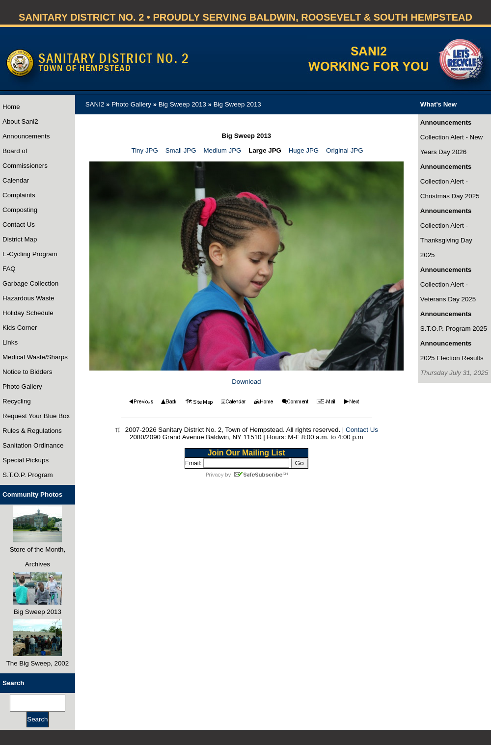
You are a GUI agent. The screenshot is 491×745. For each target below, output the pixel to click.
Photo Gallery (22, 386)
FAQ (9, 268)
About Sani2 (20, 121)
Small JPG (180, 150)
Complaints (18, 195)
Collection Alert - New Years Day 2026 (451, 144)
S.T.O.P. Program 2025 (453, 328)
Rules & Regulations (32, 430)
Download (246, 381)
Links (10, 342)
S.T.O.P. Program (27, 475)
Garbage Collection (30, 283)
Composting (19, 209)
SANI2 (95, 104)
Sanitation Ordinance (32, 445)
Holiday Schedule (28, 313)
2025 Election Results (452, 358)
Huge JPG (304, 150)
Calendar (15, 180)
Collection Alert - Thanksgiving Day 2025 (446, 240)
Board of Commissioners (25, 158)
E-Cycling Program (29, 254)
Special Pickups (25, 460)
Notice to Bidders (27, 371)
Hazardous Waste (28, 298)
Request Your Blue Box (36, 416)
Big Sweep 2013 (182, 104)
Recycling (16, 401)
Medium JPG (222, 150)
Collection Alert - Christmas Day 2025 (450, 189)
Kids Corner (19, 327)
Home (11, 106)
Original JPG (344, 150)
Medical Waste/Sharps (35, 357)
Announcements (26, 136)
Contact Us (18, 224)
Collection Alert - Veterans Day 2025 (448, 292)
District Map (19, 239)
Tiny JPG (145, 150)
